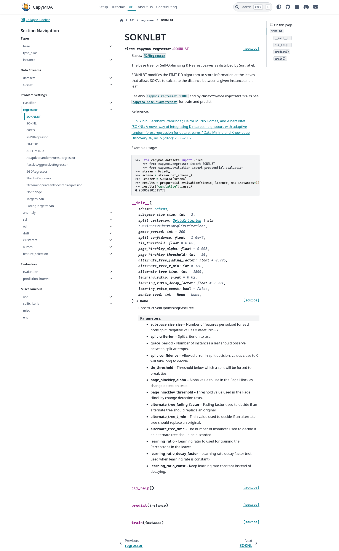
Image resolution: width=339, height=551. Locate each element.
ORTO (30, 130)
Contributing (166, 7)
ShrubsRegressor (38, 178)
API (131, 7)
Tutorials (118, 7)
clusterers (30, 240)
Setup (103, 7)
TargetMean (35, 199)
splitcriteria (31, 303)
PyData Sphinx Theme (289, 541)
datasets (29, 78)
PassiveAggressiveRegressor (47, 164)
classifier (29, 103)
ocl (25, 226)
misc (26, 310)
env (25, 317)
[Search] (252, 6)
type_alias (30, 53)
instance (29, 60)
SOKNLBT (33, 117)
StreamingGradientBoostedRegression (54, 185)
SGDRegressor (36, 171)
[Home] (100, 20)
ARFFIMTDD (35, 151)
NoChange (34, 192)
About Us (145, 7)
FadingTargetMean (40, 206)
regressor (30, 110)
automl (28, 247)
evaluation (30, 272)
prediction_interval (36, 279)
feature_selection (35, 254)
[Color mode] (278, 7)
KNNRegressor (37, 137)
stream (28, 85)
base (26, 46)
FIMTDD (32, 144)
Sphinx (49, 544)
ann (26, 297)
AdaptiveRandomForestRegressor (50, 158)
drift (26, 233)
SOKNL (31, 123)
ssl (25, 219)
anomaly (29, 212)
